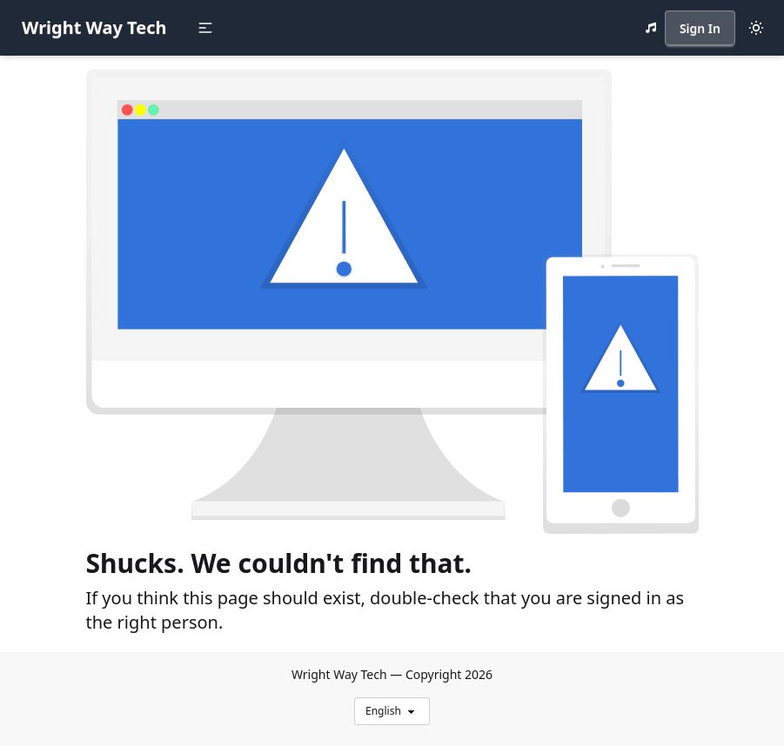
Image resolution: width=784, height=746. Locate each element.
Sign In (700, 28)
